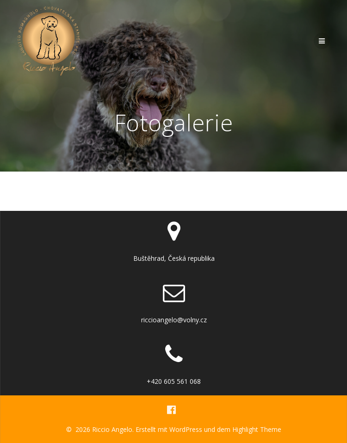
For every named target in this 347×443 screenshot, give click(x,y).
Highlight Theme (256, 429)
